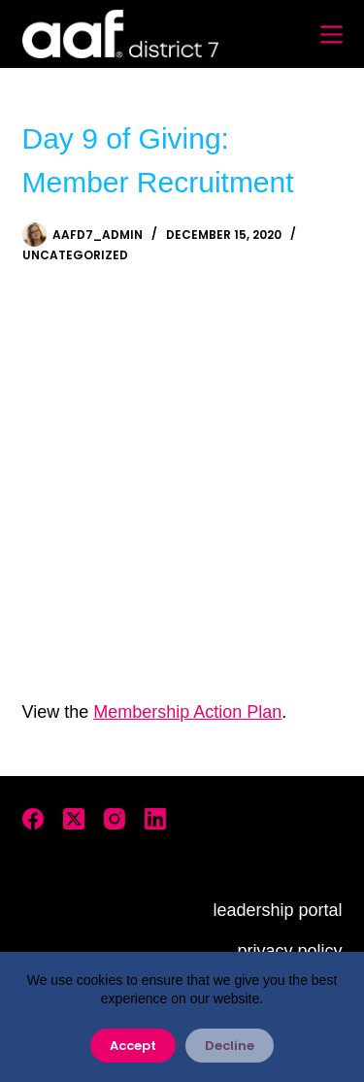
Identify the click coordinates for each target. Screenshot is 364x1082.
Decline (229, 1045)
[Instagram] (114, 818)
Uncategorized (75, 255)
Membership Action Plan (187, 712)
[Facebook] (33, 818)
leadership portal (277, 910)
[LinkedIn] (155, 818)
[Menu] (331, 34)
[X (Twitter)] (73, 818)
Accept (133, 1045)
